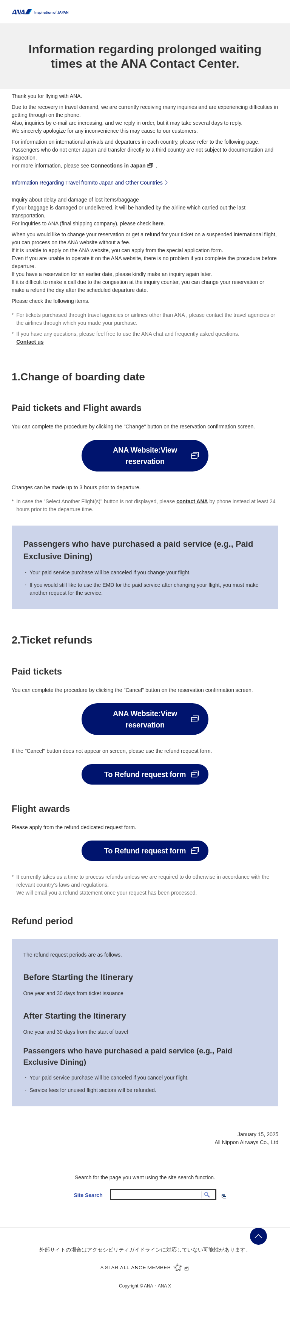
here (158, 223)
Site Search (88, 1195)
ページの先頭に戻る (258, 1236)
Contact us (29, 342)
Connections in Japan (118, 166)
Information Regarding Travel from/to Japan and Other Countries (91, 182)
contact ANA (192, 501)
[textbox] (163, 1194)
